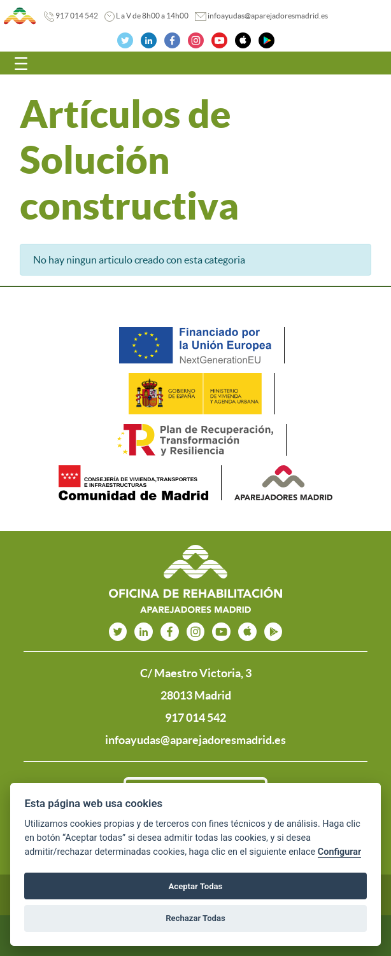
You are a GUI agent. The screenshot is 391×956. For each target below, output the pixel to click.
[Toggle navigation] (21, 63)
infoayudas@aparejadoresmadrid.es (268, 15)
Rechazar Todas (195, 918)
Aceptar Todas (196, 886)
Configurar (339, 852)
